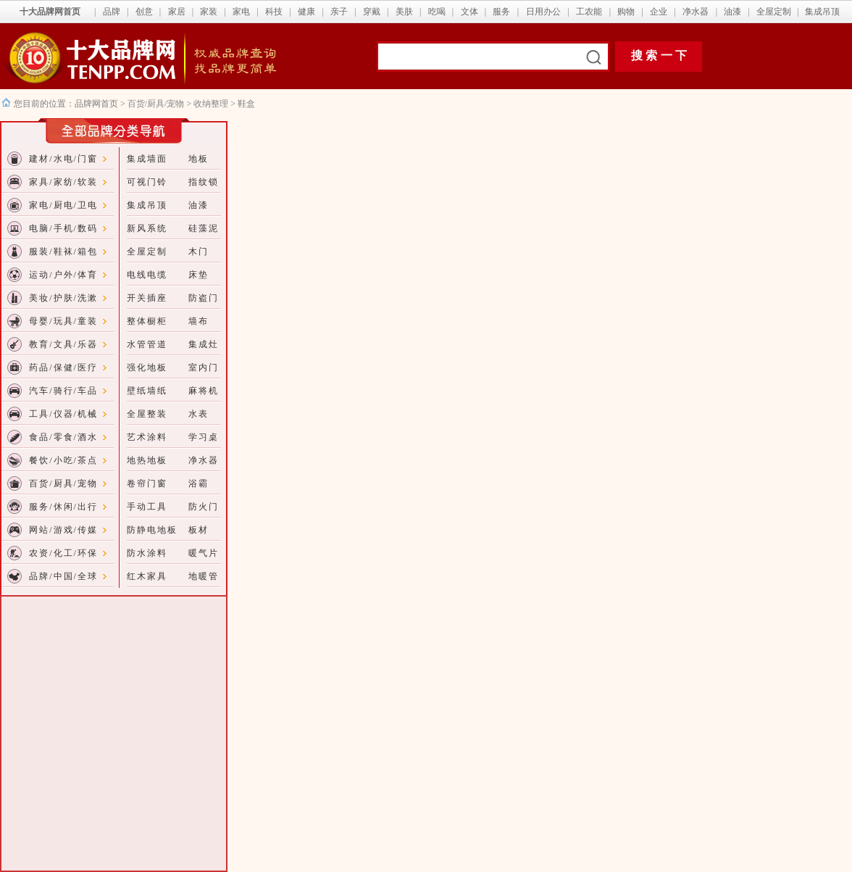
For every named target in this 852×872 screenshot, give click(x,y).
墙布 (198, 321)
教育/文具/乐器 (63, 344)
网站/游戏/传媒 (63, 530)
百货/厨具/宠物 (157, 104)
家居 (176, 12)
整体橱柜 (147, 321)
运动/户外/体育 (63, 275)
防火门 (203, 507)
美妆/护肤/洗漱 (63, 298)
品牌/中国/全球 (63, 576)
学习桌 (203, 437)
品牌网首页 (97, 104)
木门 (198, 251)
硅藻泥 (203, 228)
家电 (241, 12)
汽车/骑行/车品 (63, 391)
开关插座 (147, 298)
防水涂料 (147, 553)
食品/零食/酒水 (63, 437)
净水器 (695, 12)
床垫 (198, 275)
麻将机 (203, 391)
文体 (469, 12)
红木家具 (147, 576)
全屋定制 (773, 12)
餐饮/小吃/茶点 (63, 460)
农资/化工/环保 (63, 553)
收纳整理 (210, 104)
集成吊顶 (822, 12)
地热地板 (147, 460)
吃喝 (437, 12)
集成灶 (203, 344)
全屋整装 (147, 414)
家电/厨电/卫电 (63, 205)
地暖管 (203, 576)
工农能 (589, 12)
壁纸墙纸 (147, 391)
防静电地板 (152, 530)
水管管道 (147, 344)
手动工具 (147, 507)
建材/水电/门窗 (63, 159)
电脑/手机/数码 (63, 228)
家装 (208, 12)
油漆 (732, 12)
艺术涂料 (147, 437)
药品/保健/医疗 (63, 367)
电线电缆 (147, 275)
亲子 (339, 12)
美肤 (404, 12)
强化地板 (147, 367)
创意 (144, 12)
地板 (198, 159)
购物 (626, 12)
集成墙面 (147, 159)
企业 (658, 12)
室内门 (203, 367)
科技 (274, 12)
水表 (198, 414)
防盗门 (203, 298)
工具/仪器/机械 (63, 414)
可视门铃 (147, 182)
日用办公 (543, 12)
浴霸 (198, 483)
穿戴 (371, 12)
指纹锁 (203, 182)
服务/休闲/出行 (63, 507)
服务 (501, 12)
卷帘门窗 (147, 483)
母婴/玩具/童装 (63, 321)
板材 (198, 530)
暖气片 (203, 553)
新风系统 (147, 228)
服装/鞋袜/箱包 (63, 251)
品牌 (111, 12)
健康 (306, 12)
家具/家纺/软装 (63, 182)
